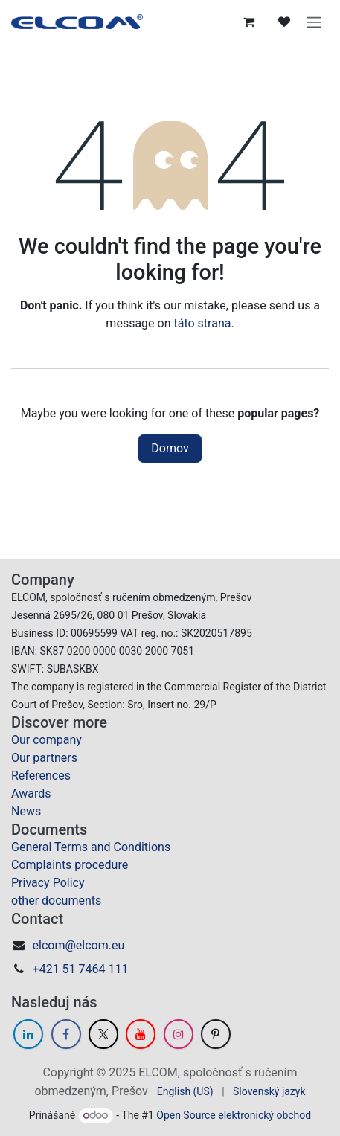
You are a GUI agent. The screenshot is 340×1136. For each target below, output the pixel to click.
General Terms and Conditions (90, 847)
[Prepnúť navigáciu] (314, 21)
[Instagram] (178, 1034)
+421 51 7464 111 (81, 969)
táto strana (202, 323)
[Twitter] (103, 1034)
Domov (169, 448)
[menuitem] (185, 1092)
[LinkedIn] (28, 1034)
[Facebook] (66, 1034)
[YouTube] (140, 1034)
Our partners (44, 758)
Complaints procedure (69, 865)
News (26, 811)
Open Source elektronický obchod (233, 1115)
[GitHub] (216, 1034)
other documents (56, 900)
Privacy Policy (48, 883)
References (41, 775)
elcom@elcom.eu (79, 945)
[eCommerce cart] (248, 21)
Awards (31, 793)
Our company (46, 740)
